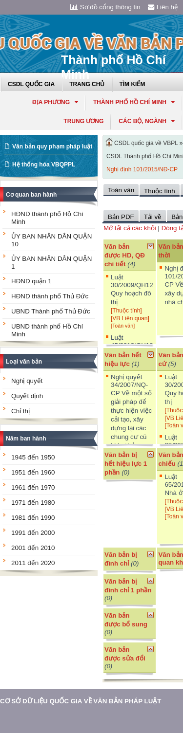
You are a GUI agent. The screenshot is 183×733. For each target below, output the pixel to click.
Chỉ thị (20, 411)
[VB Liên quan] (130, 318)
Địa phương (55, 102)
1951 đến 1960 (33, 472)
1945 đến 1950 (33, 457)
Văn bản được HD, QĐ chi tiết (124, 255)
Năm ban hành (26, 438)
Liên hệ (163, 7)
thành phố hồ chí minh (134, 102)
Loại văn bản (24, 361)
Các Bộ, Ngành (147, 121)
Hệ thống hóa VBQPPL (43, 164)
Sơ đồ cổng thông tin (105, 7)
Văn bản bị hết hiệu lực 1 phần (125, 463)
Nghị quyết (26, 381)
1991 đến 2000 (33, 532)
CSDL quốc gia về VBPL (146, 143)
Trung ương (83, 121)
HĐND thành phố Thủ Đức (49, 296)
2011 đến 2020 (33, 563)
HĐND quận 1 (31, 281)
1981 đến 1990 (33, 517)
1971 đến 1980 (33, 502)
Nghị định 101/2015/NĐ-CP (142, 169)
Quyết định (27, 396)
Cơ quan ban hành (31, 194)
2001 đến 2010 (33, 547)
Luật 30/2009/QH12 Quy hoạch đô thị (132, 290)
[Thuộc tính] (126, 310)
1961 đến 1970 (33, 487)
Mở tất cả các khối (129, 228)
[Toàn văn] (123, 326)
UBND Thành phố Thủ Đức (50, 311)
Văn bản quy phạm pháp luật (52, 146)
